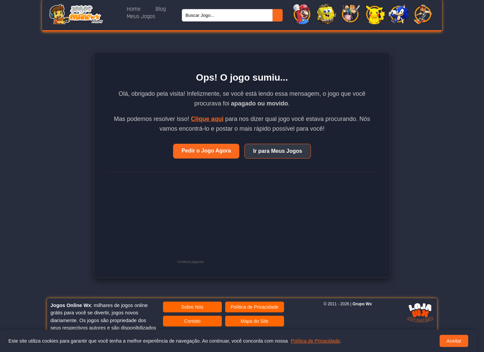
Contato (192, 321)
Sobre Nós (192, 307)
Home (134, 9)
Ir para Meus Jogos (277, 151)
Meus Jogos (141, 16)
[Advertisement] (256, 221)
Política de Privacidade (254, 307)
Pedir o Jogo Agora (206, 150)
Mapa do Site (255, 321)
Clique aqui (207, 119)
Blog (161, 9)
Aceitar (453, 341)
